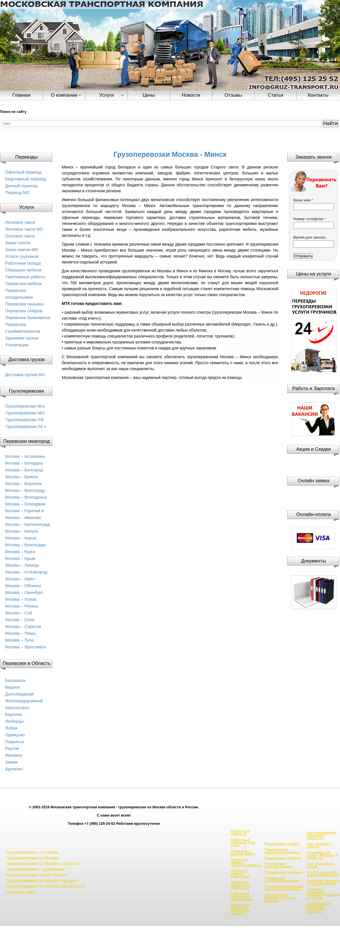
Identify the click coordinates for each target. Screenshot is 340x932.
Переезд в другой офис (242, 852)
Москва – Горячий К (24, 510)
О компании (64, 95)
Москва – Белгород (24, 469)
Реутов (12, 748)
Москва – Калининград (27, 524)
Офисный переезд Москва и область (239, 909)
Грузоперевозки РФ (25, 419)
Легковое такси (20, 222)
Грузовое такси (20, 235)
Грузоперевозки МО (25, 412)
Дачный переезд (21, 185)
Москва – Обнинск (23, 585)
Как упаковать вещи (320, 865)
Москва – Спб (18, 612)
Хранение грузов (21, 338)
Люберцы (14, 721)
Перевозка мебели (23, 283)
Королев (13, 714)
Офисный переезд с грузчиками (241, 896)
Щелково (14, 768)
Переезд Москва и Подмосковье (323, 882)
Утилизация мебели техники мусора (279, 898)
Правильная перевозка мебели (282, 851)
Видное (12, 687)
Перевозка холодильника (278, 865)
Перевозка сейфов (23, 310)
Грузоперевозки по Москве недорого (42, 880)
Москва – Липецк (22, 565)
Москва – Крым (20, 558)
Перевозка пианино (24, 303)
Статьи (275, 95)
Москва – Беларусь (24, 463)
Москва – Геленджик (25, 503)
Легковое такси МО (24, 229)
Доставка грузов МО (25, 374)
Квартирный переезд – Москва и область (319, 907)
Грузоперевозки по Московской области (45, 886)
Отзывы (233, 95)
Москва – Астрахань (25, 456)
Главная (21, 95)
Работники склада (23, 263)
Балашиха (15, 680)
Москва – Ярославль (25, 646)
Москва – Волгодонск (26, 497)
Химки (11, 762)
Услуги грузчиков (21, 256)
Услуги (106, 95)
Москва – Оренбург (24, 592)
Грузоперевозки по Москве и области (42, 863)
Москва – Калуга (21, 531)
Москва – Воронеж (23, 483)
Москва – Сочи (19, 619)
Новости (191, 95)
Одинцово (15, 734)
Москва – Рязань (21, 606)
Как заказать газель (319, 845)
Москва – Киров (20, 537)
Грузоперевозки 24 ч (26, 426)
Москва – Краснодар (25, 544)
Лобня (11, 728)
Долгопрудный (19, 693)
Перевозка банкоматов (27, 317)
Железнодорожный (24, 700)
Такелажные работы (25, 276)
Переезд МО (17, 192)
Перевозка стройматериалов (281, 879)
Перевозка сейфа (281, 844)
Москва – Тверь (20, 633)
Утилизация (16, 344)
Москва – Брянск (21, 476)
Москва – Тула (19, 640)
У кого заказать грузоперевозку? (323, 874)
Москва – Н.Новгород (26, 572)
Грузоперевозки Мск (25, 406)
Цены (148, 95)
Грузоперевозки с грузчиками (35, 869)
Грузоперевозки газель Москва (36, 874)
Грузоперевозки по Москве (32, 857)
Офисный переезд (23, 172)
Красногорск (17, 707)
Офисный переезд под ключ (242, 842)
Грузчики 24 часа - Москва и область (322, 855)
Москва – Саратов (23, 626)
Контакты (318, 95)
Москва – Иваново (23, 517)
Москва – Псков (20, 599)
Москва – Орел (20, 578)
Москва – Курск (20, 551)
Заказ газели (17, 242)
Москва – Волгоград (25, 490)
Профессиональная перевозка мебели (283, 888)
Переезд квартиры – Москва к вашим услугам (323, 893)
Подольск (14, 741)
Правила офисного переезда (239, 885)
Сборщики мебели (23, 269)
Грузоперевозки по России (32, 852)
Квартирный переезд (25, 178)
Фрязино (13, 755)
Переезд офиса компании (239, 873)
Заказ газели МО (21, 249)
